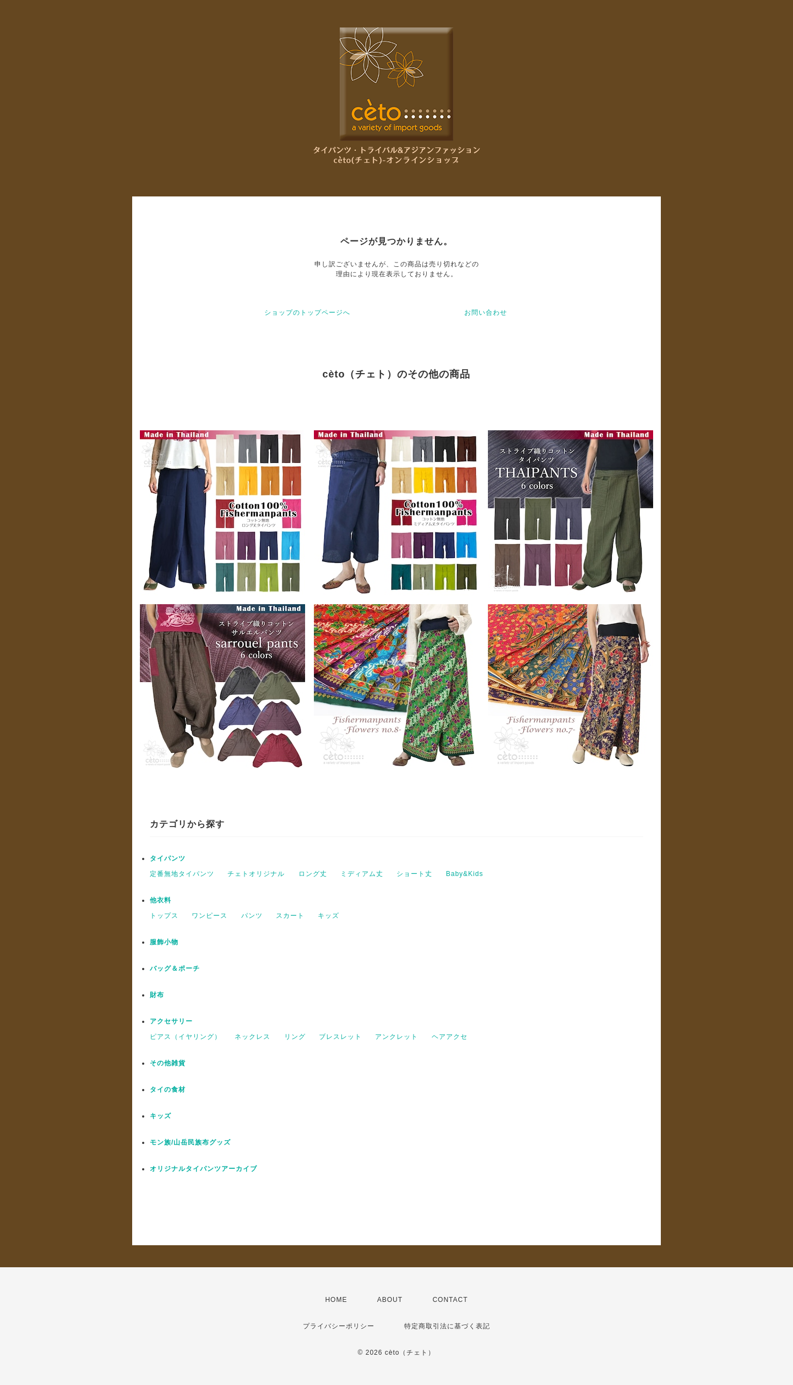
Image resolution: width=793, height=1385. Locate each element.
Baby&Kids (465, 874)
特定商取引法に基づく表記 (447, 1326)
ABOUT (390, 1300)
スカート (290, 915)
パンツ (252, 915)
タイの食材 (168, 1089)
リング (295, 1037)
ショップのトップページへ (307, 312)
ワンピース (209, 915)
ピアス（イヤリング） (185, 1037)
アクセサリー (171, 1021)
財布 (157, 995)
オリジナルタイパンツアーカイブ (203, 1169)
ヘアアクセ (450, 1037)
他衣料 (160, 900)
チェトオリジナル (256, 874)
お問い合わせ (485, 312)
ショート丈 (414, 874)
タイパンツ (168, 858)
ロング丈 (312, 874)
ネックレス (252, 1037)
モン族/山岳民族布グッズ (190, 1142)
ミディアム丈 (361, 874)
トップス (164, 915)
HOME (336, 1300)
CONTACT (450, 1300)
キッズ (328, 915)
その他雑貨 (168, 1063)
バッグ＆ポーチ (175, 968)
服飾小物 (164, 942)
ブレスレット (340, 1037)
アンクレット (396, 1037)
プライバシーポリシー (338, 1326)
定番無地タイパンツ (182, 874)
